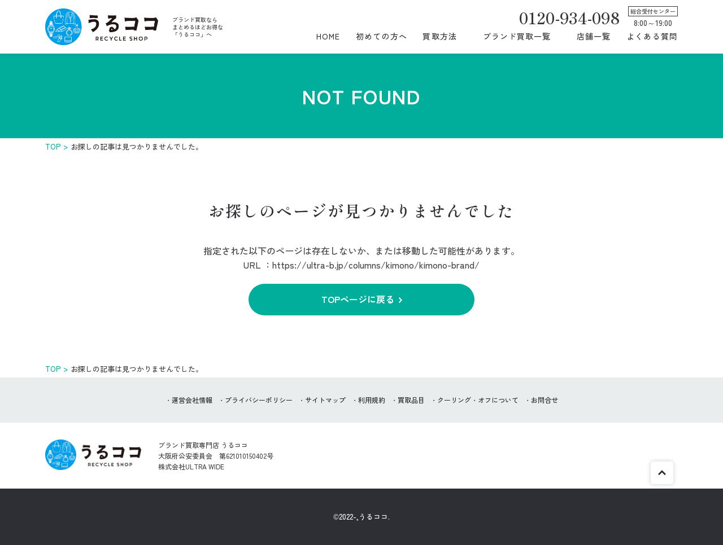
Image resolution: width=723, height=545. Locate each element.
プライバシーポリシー (259, 400)
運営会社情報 (192, 400)
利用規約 (371, 400)
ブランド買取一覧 (517, 36)
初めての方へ (381, 36)
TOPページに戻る (357, 299)
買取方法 (439, 36)
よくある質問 (652, 36)
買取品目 (411, 400)
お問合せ (544, 400)
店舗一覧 (594, 36)
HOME (328, 36)
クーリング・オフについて (478, 400)
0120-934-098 (569, 17)
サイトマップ (325, 400)
